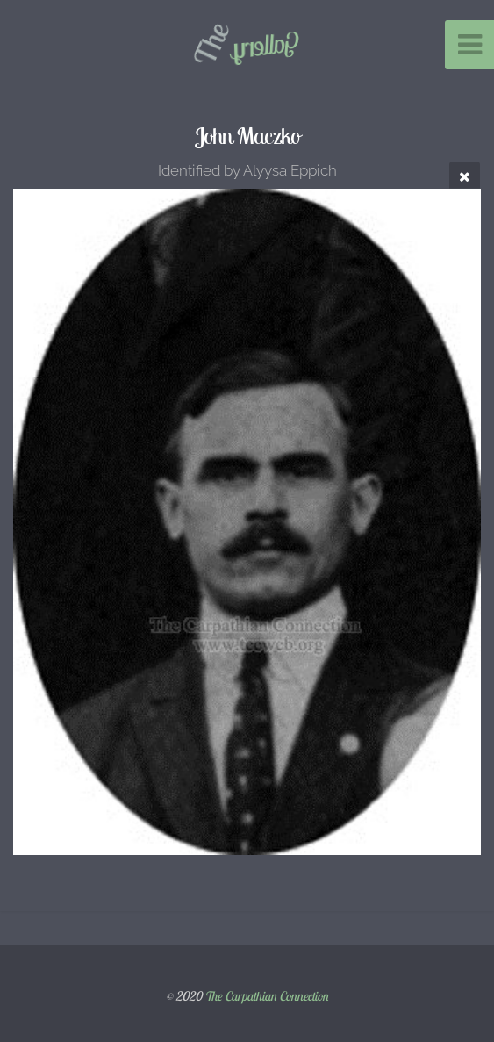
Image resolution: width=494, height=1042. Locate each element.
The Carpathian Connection (266, 996)
